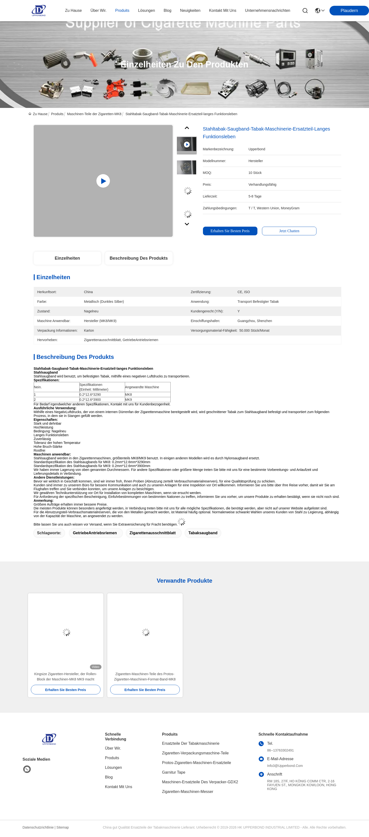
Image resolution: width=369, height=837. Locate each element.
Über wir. (98, 10)
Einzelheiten (67, 258)
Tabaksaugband (203, 533)
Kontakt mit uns (118, 787)
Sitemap (62, 827)
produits (122, 10)
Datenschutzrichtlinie (38, 827)
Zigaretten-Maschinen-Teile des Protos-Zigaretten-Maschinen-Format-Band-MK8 (144, 676)
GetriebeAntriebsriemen (95, 533)
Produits (57, 114)
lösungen (146, 10)
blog (167, 10)
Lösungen (113, 767)
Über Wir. (113, 748)
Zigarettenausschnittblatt (153, 533)
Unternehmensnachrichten (267, 10)
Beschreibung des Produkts (139, 258)
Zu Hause (73, 10)
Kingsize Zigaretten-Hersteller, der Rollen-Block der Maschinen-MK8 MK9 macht (65, 676)
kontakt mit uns (222, 10)
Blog (109, 777)
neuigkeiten (190, 10)
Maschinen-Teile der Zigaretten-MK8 (94, 114)
